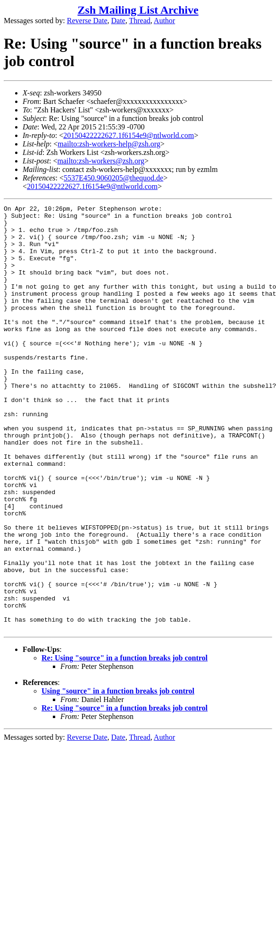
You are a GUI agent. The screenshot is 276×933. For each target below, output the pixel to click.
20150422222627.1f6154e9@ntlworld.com (128, 135)
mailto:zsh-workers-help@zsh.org (109, 144)
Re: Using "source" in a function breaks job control (125, 743)
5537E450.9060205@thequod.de (113, 178)
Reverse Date (87, 21)
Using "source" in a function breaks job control (118, 776)
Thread (139, 21)
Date (118, 21)
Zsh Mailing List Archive (137, 10)
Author (164, 21)
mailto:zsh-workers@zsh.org (100, 161)
